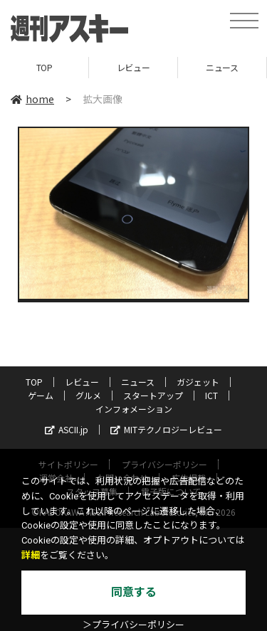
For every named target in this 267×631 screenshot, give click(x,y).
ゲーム (40, 395)
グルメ (88, 395)
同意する (134, 592)
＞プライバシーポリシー (133, 625)
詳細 (30, 555)
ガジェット (198, 382)
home (32, 99)
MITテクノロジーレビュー (166, 429)
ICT (211, 395)
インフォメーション (133, 409)
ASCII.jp (66, 429)
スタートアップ (153, 395)
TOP (44, 67)
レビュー (133, 67)
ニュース (222, 67)
